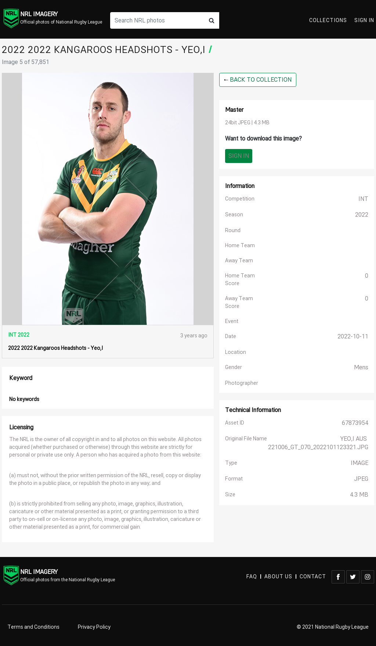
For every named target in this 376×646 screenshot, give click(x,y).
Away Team (239, 261)
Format (234, 479)
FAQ (251, 577)
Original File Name (246, 439)
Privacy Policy (94, 627)
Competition (239, 199)
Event (231, 321)
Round (233, 230)
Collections (328, 20)
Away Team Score (239, 302)
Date (230, 336)
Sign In (364, 20)
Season (234, 215)
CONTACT (313, 577)
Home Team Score (240, 279)
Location (235, 352)
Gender (233, 367)
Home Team (240, 245)
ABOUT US (278, 577)
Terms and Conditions (33, 627)
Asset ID (234, 423)
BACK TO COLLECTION (258, 79)
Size (230, 494)
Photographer (241, 383)
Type (231, 463)
